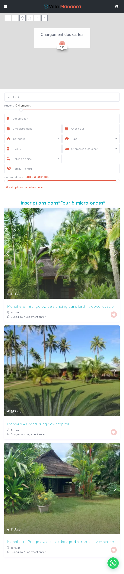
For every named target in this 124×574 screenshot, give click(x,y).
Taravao (16, 312)
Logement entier (36, 316)
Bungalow (17, 316)
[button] (113, 563)
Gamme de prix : (14, 177)
